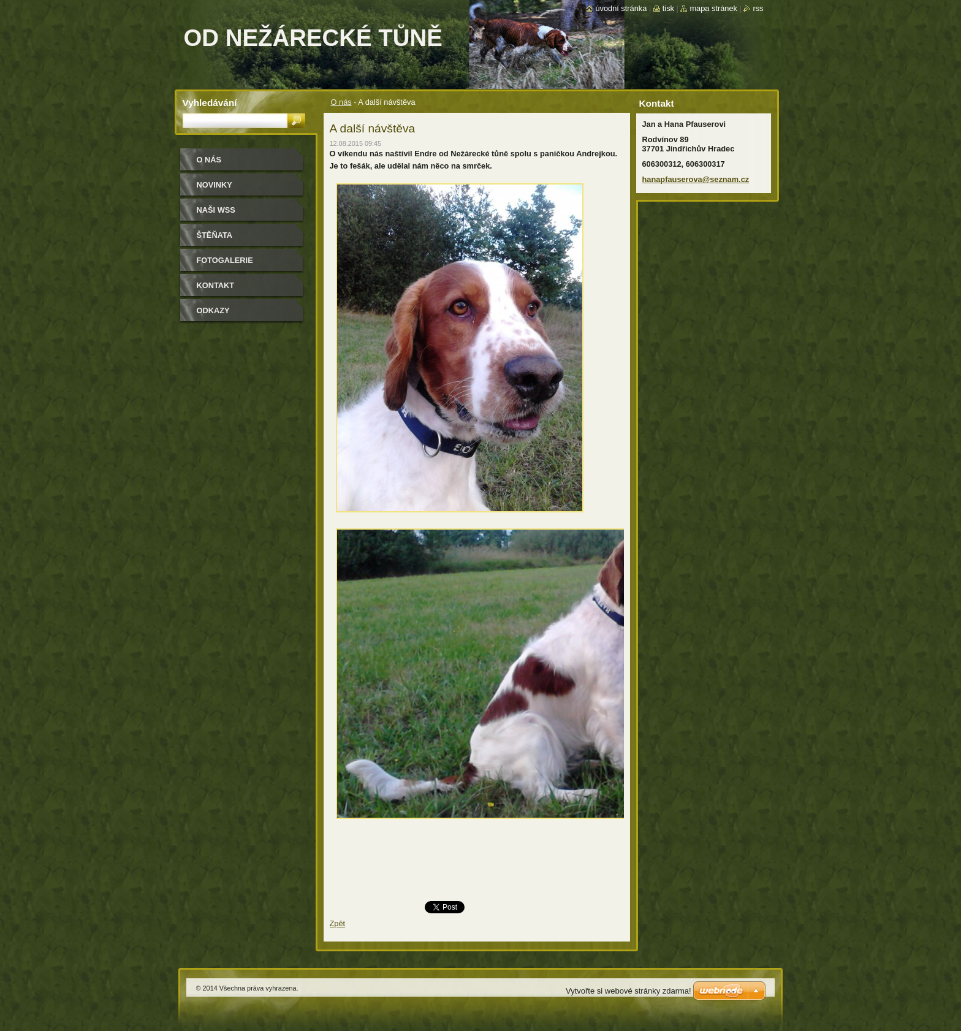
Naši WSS (216, 210)
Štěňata (215, 235)
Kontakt (216, 285)
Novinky (214, 184)
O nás (341, 102)
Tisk (668, 8)
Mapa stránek (713, 8)
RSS (758, 8)
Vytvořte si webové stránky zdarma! (628, 990)
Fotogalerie (225, 260)
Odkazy (213, 310)
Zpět (338, 923)
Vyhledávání (210, 102)
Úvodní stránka (621, 8)
